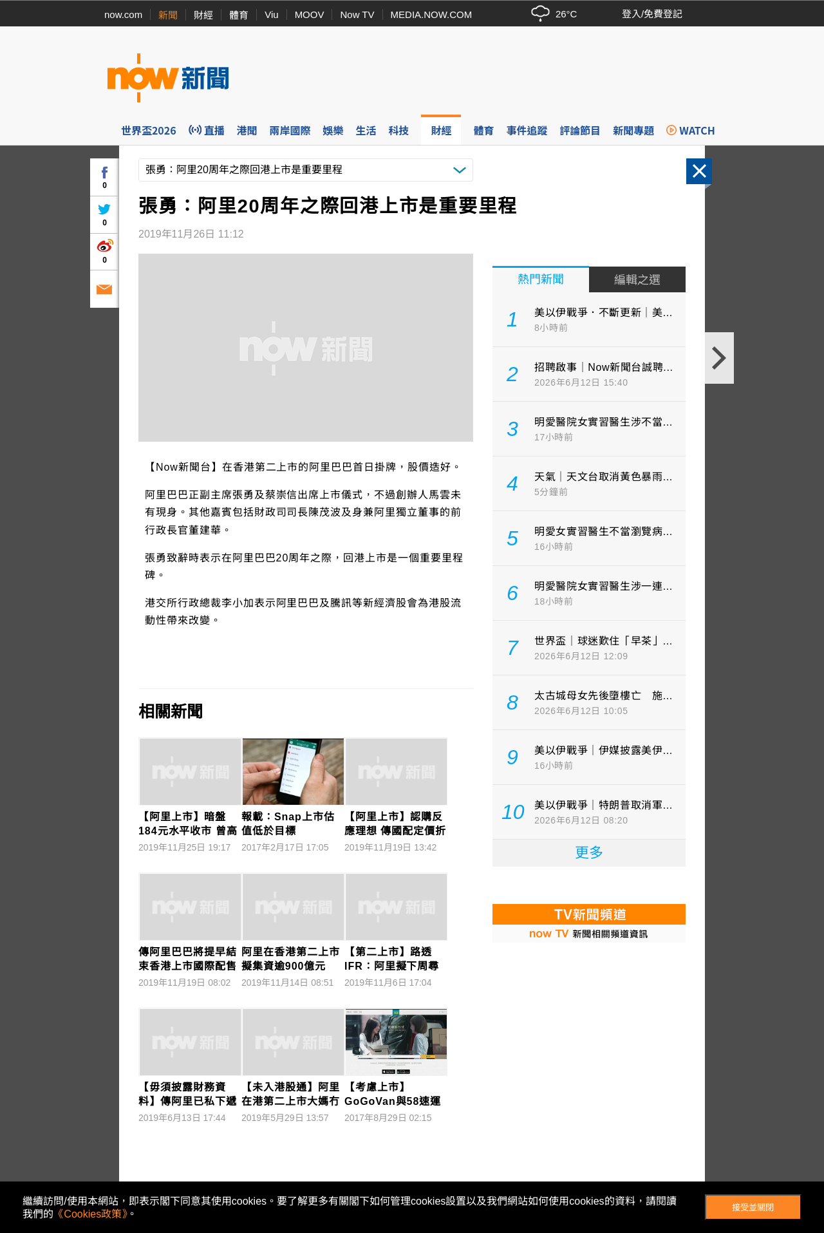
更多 (589, 853)
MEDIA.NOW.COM (432, 14)
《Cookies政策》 (90, 1214)
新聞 (168, 15)
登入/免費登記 (652, 13)
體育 (238, 15)
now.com (123, 14)
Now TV (357, 14)
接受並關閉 (753, 1207)
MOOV (309, 14)
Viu (271, 14)
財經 (203, 15)
